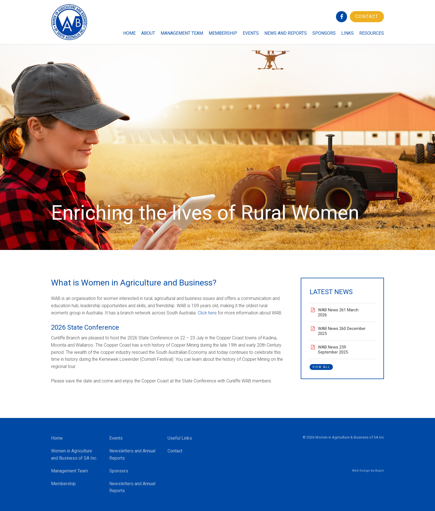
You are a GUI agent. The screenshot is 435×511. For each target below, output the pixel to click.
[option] (217, 147)
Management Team (182, 33)
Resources (371, 33)
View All (321, 367)
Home (129, 33)
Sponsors (324, 33)
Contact (366, 16)
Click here (207, 312)
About (148, 33)
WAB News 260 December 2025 (342, 331)
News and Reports (285, 33)
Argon (379, 470)
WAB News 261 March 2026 (338, 312)
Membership (223, 33)
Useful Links (180, 438)
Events (251, 33)
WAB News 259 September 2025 (333, 350)
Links (347, 33)
